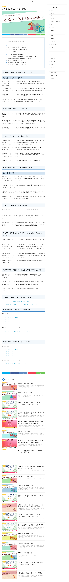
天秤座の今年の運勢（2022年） (12, 349)
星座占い (3, 6)
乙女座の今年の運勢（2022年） (12, 317)
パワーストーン (54, 50)
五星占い (53, 70)
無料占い (53, 58)
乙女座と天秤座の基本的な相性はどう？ (17, 41)
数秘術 (52, 38)
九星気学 (53, 41)
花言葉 (52, 52)
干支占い (53, 32)
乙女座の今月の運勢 (9, 319)
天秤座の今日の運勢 (9, 355)
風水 (52, 24)
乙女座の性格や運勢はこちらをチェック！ (17, 62)
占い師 (52, 67)
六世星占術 (53, 44)
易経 (52, 64)
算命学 (52, 18)
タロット (53, 78)
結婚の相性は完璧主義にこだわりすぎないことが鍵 (19, 58)
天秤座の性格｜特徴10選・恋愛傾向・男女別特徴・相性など (18, 363)
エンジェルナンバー (55, 21)
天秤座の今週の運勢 (9, 353)
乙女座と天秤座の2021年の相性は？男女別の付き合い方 (17, 301)
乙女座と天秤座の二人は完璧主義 (15, 46)
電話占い (53, 61)
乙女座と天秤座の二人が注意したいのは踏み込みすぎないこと (22, 56)
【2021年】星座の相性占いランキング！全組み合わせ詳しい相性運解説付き (22, 304)
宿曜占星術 (53, 72)
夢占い (52, 27)
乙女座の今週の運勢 (9, 321)
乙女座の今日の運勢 (9, 323)
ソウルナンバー (54, 75)
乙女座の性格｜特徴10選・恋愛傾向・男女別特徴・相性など (18, 331)
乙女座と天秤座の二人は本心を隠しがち (17, 47)
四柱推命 (53, 15)
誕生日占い (53, 13)
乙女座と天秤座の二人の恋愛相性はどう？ (17, 49)
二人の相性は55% (15, 51)
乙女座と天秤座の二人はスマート (18, 43)
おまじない (53, 55)
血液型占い (53, 30)
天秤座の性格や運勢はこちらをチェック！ (17, 64)
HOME (52, 10)
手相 (52, 47)
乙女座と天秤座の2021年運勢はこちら (16, 60)
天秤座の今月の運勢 (9, 351)
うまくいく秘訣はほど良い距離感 (15, 54)
